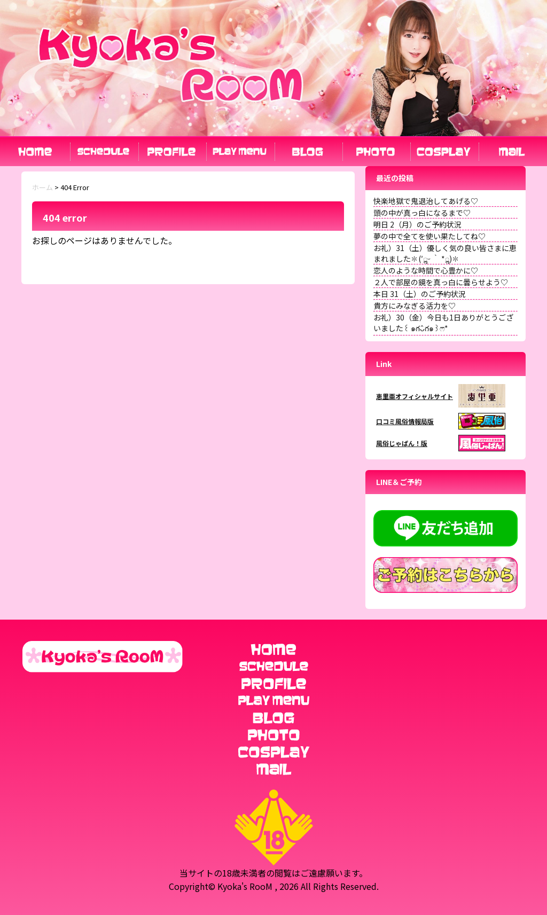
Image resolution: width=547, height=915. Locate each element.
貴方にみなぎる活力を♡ (414, 305)
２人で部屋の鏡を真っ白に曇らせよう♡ (440, 282)
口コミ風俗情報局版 (405, 421)
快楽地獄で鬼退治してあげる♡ (425, 200)
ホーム (42, 187)
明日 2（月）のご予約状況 (417, 224)
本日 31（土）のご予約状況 (419, 293)
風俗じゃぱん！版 (401, 443)
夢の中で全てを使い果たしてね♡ (429, 236)
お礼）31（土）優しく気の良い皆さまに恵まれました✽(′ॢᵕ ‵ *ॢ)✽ (445, 253)
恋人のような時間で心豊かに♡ (425, 270)
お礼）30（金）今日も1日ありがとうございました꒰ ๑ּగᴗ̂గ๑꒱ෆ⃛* (443, 322)
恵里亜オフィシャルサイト (414, 396)
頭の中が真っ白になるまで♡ (422, 212)
